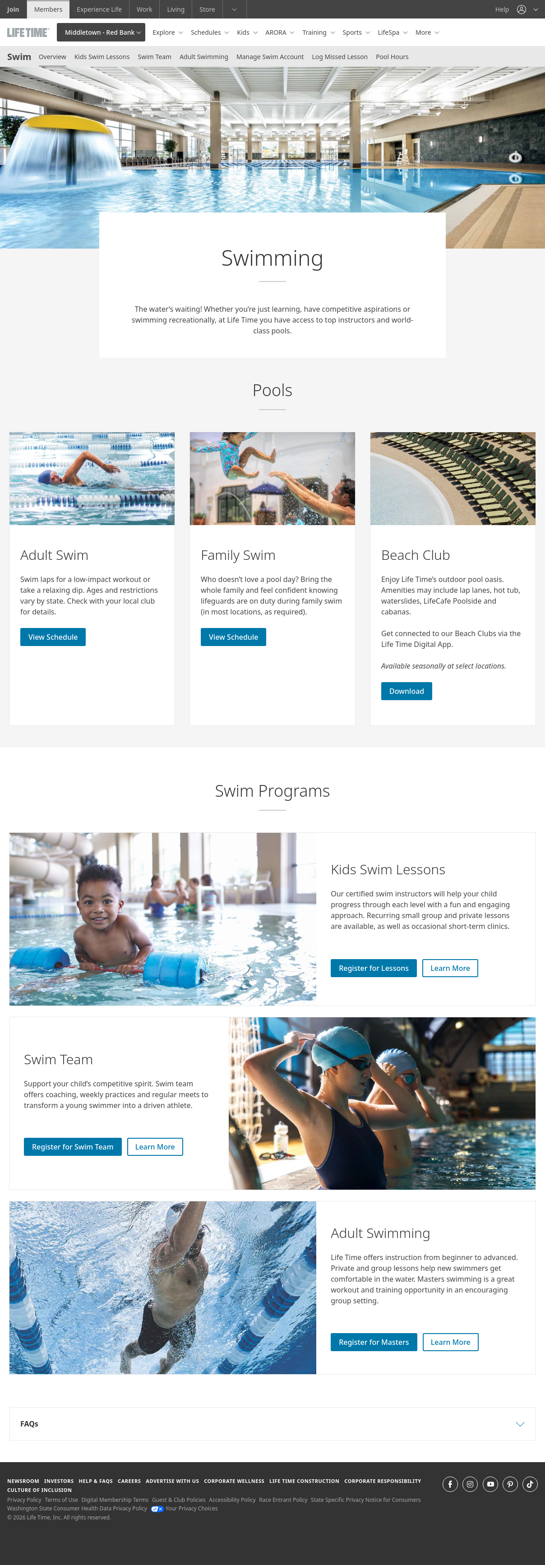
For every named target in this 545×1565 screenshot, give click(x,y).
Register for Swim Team (73, 1147)
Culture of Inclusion (39, 1490)
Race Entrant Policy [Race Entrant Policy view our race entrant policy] (283, 1500)
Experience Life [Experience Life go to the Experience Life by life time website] (99, 9)
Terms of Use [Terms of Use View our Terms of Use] (61, 1500)
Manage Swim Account (270, 56)
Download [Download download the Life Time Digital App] (406, 691)
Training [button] (315, 32)
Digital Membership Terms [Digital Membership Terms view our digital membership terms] (114, 1500)
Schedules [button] (206, 32)
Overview (52, 56)
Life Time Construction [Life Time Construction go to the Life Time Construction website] (304, 1480)
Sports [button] (353, 32)
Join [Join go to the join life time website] (13, 9)
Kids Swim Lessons (102, 56)
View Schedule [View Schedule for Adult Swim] (53, 637)
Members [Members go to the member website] (48, 9)
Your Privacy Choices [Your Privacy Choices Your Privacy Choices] (184, 1508)
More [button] (424, 32)
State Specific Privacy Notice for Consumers (366, 1500)
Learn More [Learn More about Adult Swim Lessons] (451, 1342)
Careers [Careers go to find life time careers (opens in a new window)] (129, 1480)
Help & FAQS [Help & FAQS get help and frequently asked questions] (96, 1480)
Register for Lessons (374, 968)
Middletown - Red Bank (99, 32)
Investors (59, 1480)
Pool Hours (392, 56)
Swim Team (154, 56)
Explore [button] (164, 32)
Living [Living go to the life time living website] (176, 9)
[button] (527, 9)
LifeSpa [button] (389, 32)
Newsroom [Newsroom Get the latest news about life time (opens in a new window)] (23, 1480)
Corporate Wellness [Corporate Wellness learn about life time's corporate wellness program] (234, 1480)
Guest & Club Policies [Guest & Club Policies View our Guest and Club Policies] (179, 1500)
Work (144, 9)
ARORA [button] (277, 32)
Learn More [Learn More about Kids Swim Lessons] (450, 968)
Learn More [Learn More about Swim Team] (155, 1147)
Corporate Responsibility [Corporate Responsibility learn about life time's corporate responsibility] (382, 1480)
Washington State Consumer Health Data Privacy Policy (77, 1508)
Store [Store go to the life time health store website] (207, 9)
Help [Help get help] (502, 9)
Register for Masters (374, 1342)
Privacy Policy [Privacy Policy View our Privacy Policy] (24, 1500)
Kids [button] (244, 32)
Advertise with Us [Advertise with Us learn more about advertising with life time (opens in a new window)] (172, 1480)
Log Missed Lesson (340, 56)
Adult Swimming (204, 56)
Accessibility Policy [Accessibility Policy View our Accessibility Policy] (232, 1500)
